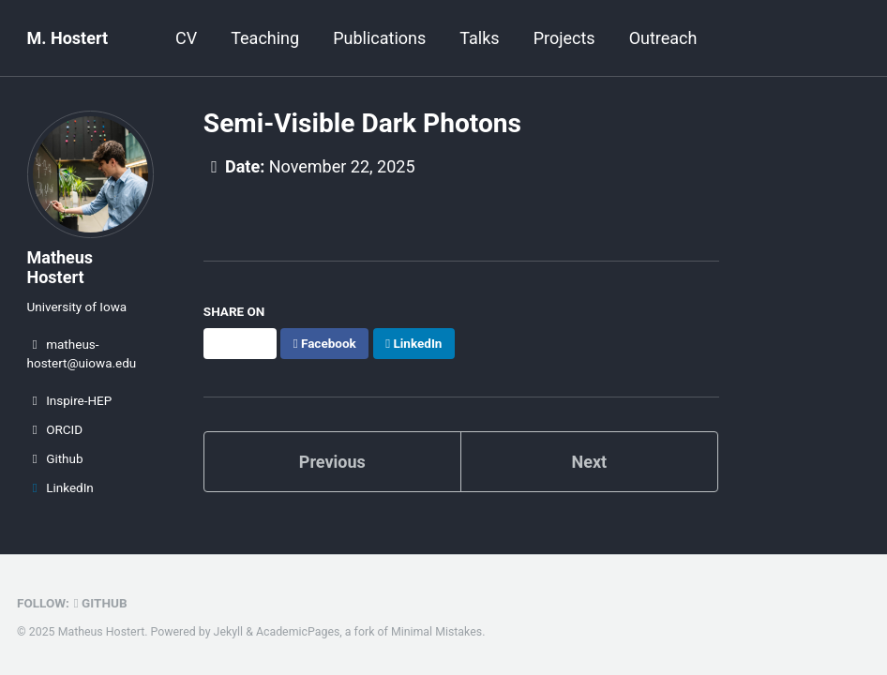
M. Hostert (68, 38)
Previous (332, 462)
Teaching (265, 38)
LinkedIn (60, 487)
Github (55, 458)
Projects (564, 38)
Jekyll (229, 631)
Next (589, 462)
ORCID (55, 429)
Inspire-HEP (70, 400)
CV (186, 38)
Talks (479, 38)
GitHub (101, 602)
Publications (379, 38)
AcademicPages (297, 631)
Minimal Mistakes (436, 631)
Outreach (663, 38)
